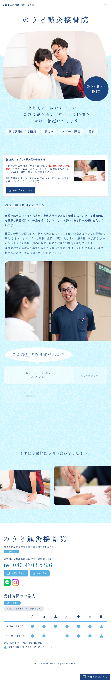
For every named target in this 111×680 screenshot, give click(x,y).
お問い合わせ (16, 573)
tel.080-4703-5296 (28, 564)
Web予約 (39, 573)
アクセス (11, 551)
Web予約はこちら (94, 677)
